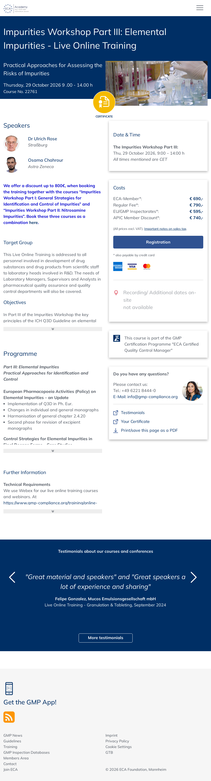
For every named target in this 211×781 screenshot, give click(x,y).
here (33, 222)
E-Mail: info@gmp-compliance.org (145, 396)
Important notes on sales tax (165, 228)
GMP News (12, 735)
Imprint (112, 735)
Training (10, 746)
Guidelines (12, 740)
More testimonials (105, 637)
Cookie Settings (119, 746)
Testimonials (133, 412)
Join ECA (10, 769)
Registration (158, 241)
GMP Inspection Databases (26, 752)
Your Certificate (135, 421)
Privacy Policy (117, 740)
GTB (109, 752)
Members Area (16, 758)
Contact (10, 763)
